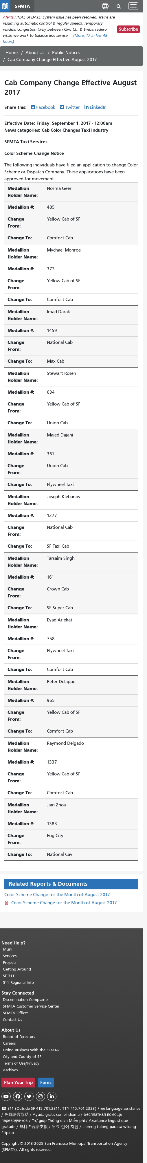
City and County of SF (22, 1056)
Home (11, 52)
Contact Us (12, 1019)
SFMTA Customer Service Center (31, 1006)
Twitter (72, 107)
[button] (105, 6)
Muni (7, 949)
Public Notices (66, 52)
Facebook (45, 107)
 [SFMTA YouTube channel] (6, 1096)
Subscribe (128, 29)
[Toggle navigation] (133, 6)
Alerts (8, 17)
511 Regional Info (18, 982)
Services (9, 955)
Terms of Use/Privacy (21, 1063)
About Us (34, 52)
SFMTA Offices (15, 1012)
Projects (9, 962)
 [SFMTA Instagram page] (40, 1096)
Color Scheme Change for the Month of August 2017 (57, 894)
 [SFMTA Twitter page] (29, 1096)
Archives (10, 1069)
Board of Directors (19, 1036)
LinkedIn (98, 107)
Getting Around (17, 969)
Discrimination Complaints (25, 999)
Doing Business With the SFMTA (31, 1050)
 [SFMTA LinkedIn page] (52, 1096)
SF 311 (8, 975)
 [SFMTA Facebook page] (17, 1096)
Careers (9, 1043)
